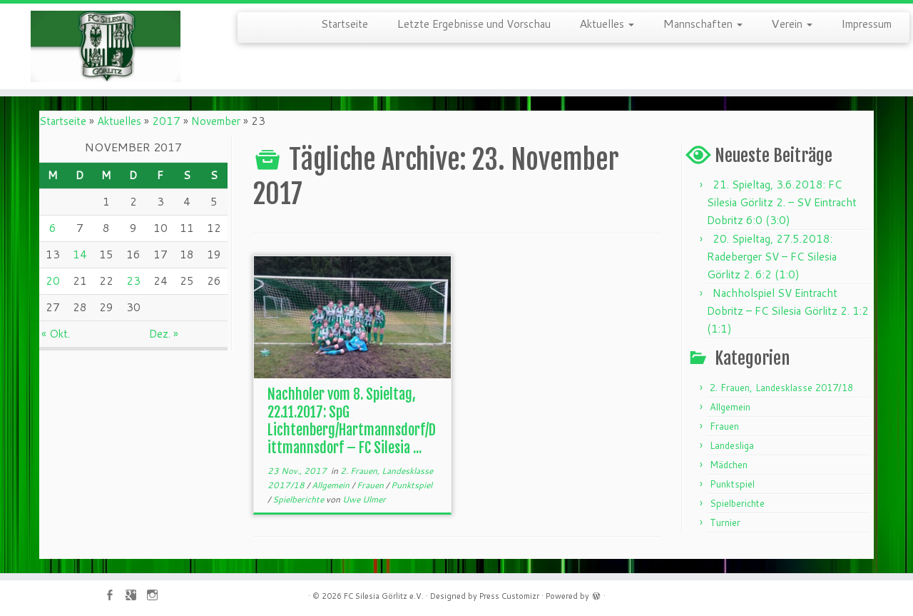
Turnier (725, 522)
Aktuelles (606, 22)
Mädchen (729, 464)
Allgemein (332, 485)
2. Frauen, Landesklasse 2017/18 (781, 387)
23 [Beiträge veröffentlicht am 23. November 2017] (133, 280)
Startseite (344, 22)
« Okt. (55, 333)
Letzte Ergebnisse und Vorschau (474, 22)
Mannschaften (703, 22)
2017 (166, 120)
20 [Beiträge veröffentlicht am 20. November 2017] (53, 280)
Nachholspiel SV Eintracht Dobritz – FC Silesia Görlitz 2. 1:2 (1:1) (788, 311)
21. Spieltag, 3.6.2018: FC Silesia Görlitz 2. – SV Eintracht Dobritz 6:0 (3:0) (782, 202)
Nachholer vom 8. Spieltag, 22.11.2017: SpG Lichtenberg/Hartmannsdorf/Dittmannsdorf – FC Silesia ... (351, 421)
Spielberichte (299, 499)
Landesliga (732, 445)
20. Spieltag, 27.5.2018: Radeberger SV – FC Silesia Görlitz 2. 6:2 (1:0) (772, 256)
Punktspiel (411, 485)
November (215, 120)
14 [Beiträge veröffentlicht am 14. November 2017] (80, 254)
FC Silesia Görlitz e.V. (384, 596)
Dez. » (163, 333)
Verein (791, 22)
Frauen (371, 485)
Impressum (866, 22)
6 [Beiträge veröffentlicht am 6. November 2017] (52, 228)
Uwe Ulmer (364, 499)
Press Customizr (509, 596)
